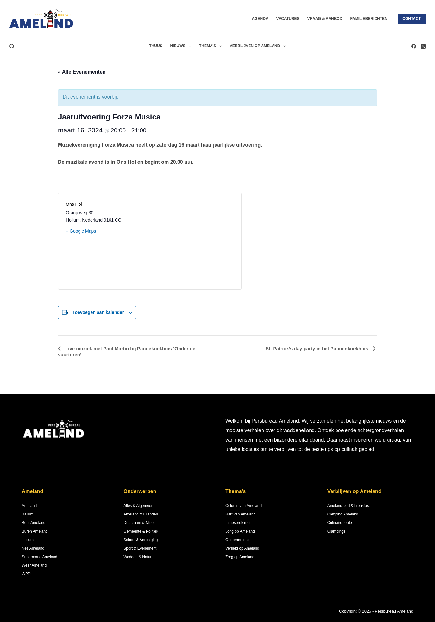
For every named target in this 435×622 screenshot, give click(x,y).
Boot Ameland (34, 523)
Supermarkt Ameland (39, 557)
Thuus (155, 46)
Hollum (28, 540)
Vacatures (287, 18)
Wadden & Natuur (138, 557)
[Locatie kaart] (191, 241)
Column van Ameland (243, 505)
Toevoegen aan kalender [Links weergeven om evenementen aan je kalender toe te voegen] (98, 312)
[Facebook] (413, 46)
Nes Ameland (33, 548)
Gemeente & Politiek (140, 531)
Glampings (336, 531)
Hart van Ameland (240, 514)
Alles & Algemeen (138, 505)
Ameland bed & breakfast (348, 505)
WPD (26, 574)
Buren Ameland (35, 531)
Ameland (29, 505)
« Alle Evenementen (82, 72)
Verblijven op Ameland (259, 46)
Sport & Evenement (139, 548)
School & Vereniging (140, 540)
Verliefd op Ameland (242, 548)
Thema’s (211, 46)
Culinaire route (339, 523)
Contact (411, 18)
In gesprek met (237, 523)
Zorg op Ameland (239, 557)
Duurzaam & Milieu (139, 523)
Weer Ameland (34, 565)
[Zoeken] (11, 46)
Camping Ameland (342, 514)
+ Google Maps (81, 231)
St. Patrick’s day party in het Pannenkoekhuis (317, 348)
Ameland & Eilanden (140, 514)
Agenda (260, 18)
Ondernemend (237, 540)
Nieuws (182, 46)
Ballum (28, 514)
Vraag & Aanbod (324, 18)
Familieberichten (368, 18)
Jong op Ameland (240, 531)
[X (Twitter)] (423, 46)
